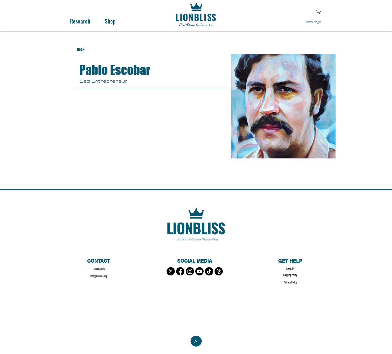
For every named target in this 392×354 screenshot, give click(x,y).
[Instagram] (190, 271)
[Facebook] (180, 271)
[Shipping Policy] (290, 275)
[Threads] (219, 271)
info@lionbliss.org (98, 276)
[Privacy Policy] (290, 282)
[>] (196, 341)
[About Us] (290, 268)
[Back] (85, 50)
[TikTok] (209, 271)
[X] (171, 271)
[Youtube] (199, 271)
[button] (318, 11)
